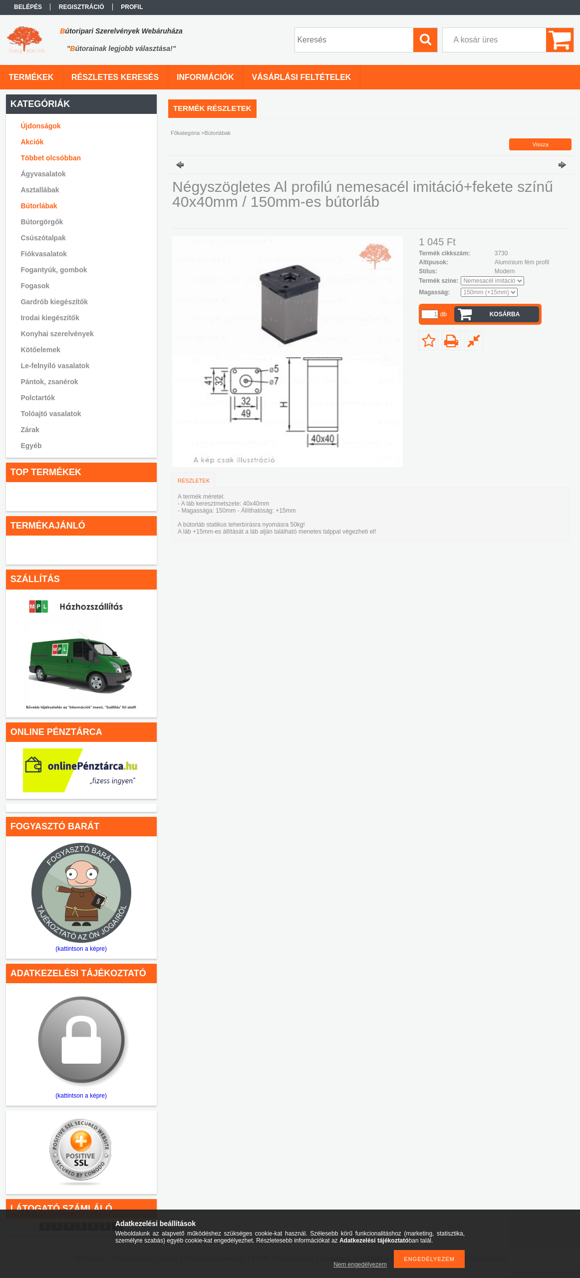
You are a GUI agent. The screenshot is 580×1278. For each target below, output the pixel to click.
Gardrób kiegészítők (54, 302)
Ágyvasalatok (42, 174)
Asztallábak (39, 190)
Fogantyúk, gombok (53, 270)
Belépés (28, 6)
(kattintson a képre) (81, 948)
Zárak (29, 430)
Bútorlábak (38, 206)
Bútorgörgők (41, 222)
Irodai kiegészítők (49, 318)
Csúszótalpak (42, 238)
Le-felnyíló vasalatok (54, 366)
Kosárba (505, 314)
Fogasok (34, 286)
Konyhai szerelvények (56, 334)
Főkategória (185, 133)
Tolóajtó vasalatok (50, 414)
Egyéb (30, 446)
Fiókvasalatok (43, 254)
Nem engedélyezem (360, 1264)
